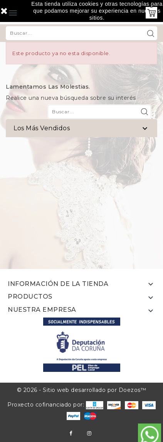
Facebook (70, 433)
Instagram (89, 433)
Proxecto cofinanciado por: (55, 404)
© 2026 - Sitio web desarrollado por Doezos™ (81, 390)
